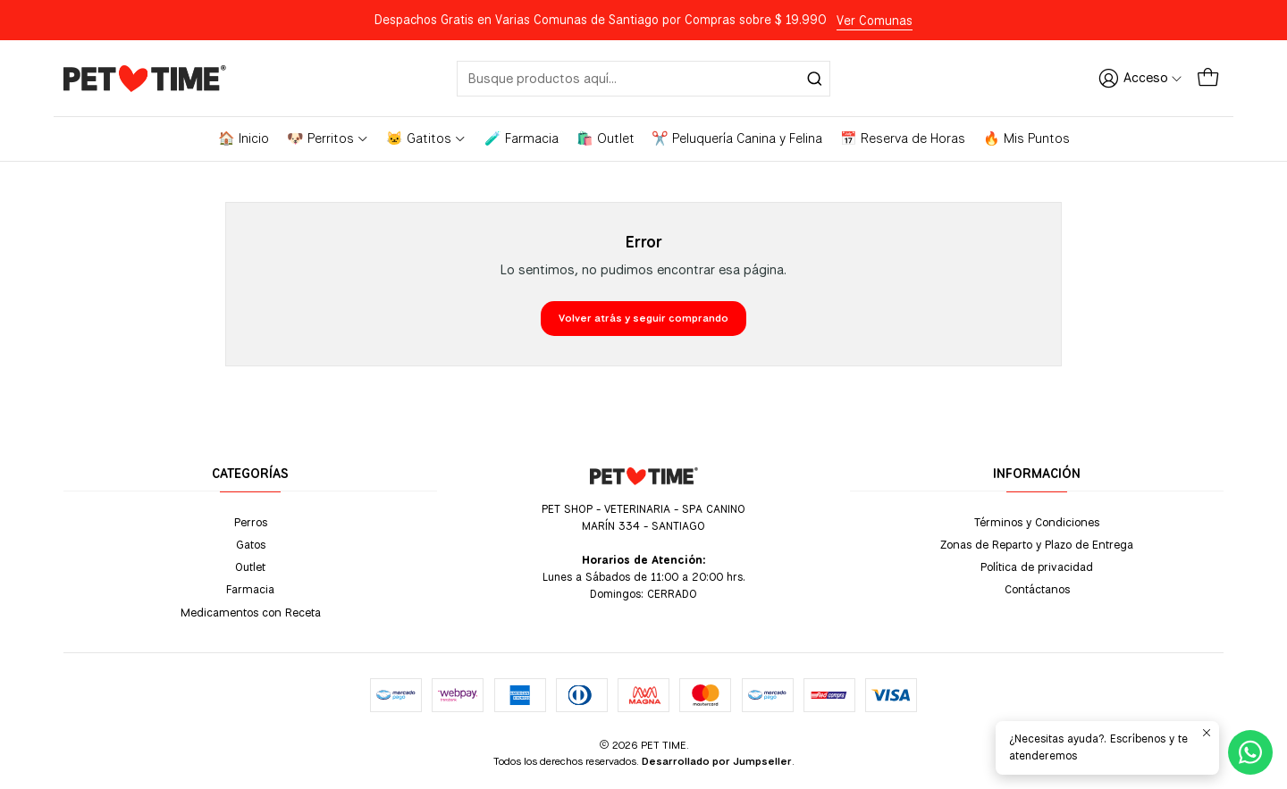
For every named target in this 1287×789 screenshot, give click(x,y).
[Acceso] (1140, 78)
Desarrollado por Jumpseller (717, 761)
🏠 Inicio (243, 138)
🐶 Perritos (328, 138)
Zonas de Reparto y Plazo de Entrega (1036, 544)
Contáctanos (1037, 589)
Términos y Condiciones (1036, 522)
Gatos (250, 544)
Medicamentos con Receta (251, 612)
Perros (250, 522)
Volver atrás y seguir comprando (643, 318)
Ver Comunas (875, 21)
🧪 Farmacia (521, 138)
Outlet (250, 566)
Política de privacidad (1036, 566)
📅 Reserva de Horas (902, 138)
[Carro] (1208, 78)
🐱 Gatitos (426, 138)
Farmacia (250, 589)
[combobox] (643, 79)
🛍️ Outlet (605, 138)
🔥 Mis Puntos (1026, 138)
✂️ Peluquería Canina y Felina (737, 138)
